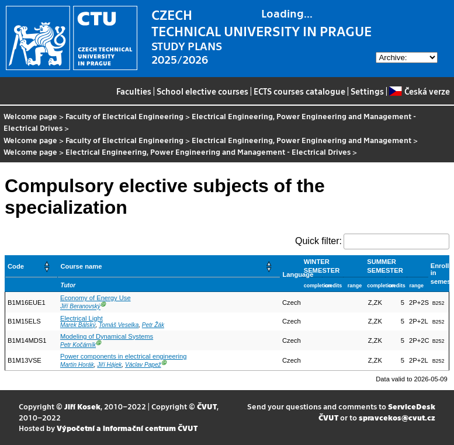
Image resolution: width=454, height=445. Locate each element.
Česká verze (419, 91)
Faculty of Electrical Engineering (124, 116)
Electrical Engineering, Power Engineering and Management (301, 139)
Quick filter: (318, 241)
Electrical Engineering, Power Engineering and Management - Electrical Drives (210, 122)
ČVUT (207, 406)
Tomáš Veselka (118, 325)
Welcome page (30, 116)
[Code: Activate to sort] (31, 266)
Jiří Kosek (82, 406)
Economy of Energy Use (95, 297)
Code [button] (16, 266)
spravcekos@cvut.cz (397, 417)
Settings (367, 91)
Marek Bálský (77, 325)
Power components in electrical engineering (123, 356)
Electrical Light (81, 318)
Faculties (133, 91)
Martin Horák (77, 364)
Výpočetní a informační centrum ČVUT (127, 427)
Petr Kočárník (78, 345)
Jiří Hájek (109, 364)
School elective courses (202, 91)
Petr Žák (153, 325)
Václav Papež (143, 364)
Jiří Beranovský (80, 307)
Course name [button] (81, 266)
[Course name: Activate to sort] (169, 266)
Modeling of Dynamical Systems (106, 336)
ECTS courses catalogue (299, 91)
